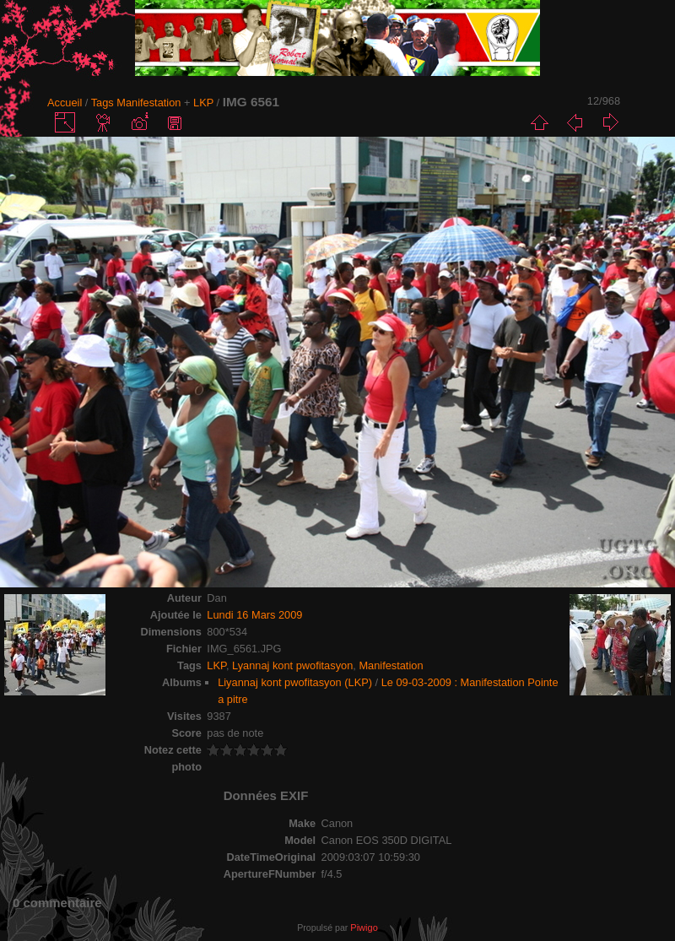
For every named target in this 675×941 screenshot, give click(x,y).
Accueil (64, 102)
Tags (102, 102)
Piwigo (363, 927)
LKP (203, 102)
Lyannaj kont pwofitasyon (292, 665)
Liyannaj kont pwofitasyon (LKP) (295, 682)
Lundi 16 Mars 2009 (254, 614)
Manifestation (148, 102)
